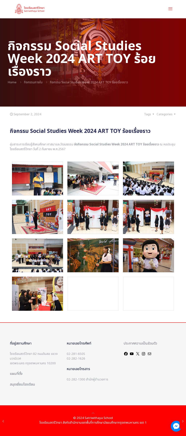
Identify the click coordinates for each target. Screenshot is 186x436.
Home (12, 82)
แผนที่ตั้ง (16, 373)
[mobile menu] (170, 9)
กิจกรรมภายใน (33, 82)
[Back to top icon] (93, 413)
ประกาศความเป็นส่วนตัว (140, 343)
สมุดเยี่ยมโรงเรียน (22, 384)
